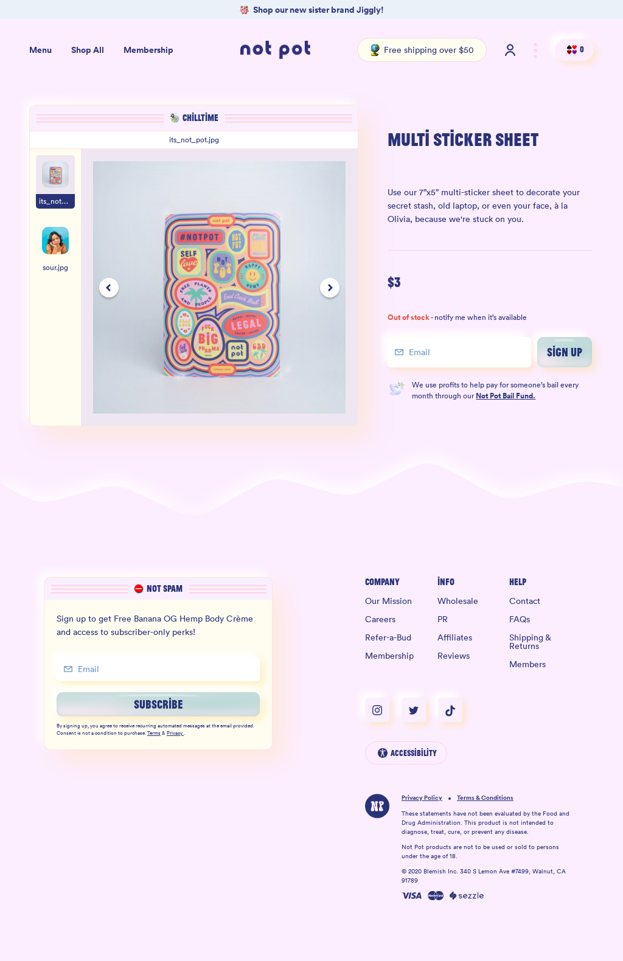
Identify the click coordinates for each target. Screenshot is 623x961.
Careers (380, 619)
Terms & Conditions (485, 798)
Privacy (175, 733)
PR (442, 619)
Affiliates (454, 637)
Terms (154, 733)
